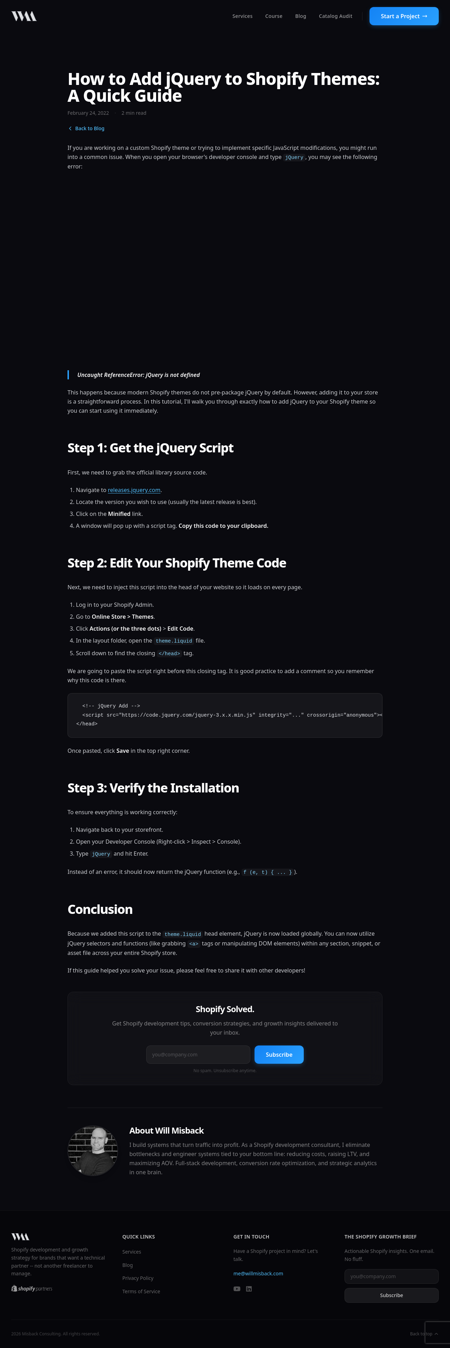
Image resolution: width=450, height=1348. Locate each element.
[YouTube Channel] (236, 1289)
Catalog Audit (335, 16)
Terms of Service (141, 1291)
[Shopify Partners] (31, 1288)
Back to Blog (86, 128)
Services (242, 16)
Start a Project (404, 16)
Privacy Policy (137, 1278)
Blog (301, 16)
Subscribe (279, 1054)
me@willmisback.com (258, 1273)
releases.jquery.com (134, 490)
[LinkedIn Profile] (249, 1289)
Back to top (424, 1334)
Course (274, 16)
